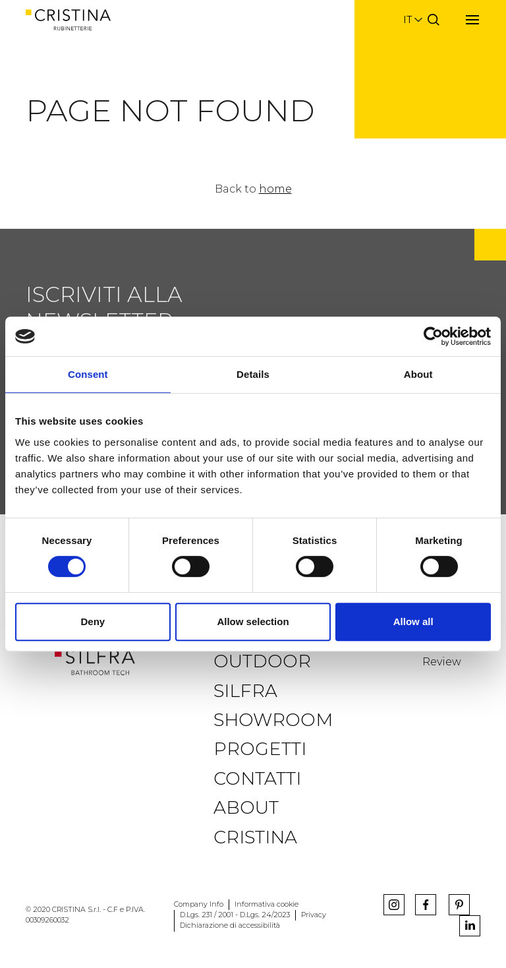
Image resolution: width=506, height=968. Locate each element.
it (407, 20)
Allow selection (253, 621)
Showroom (273, 720)
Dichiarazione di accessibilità (230, 925)
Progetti (259, 749)
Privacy (313, 915)
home (275, 189)
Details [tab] (253, 374)
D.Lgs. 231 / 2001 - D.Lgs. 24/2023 (235, 915)
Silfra (245, 691)
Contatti (257, 778)
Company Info (198, 904)
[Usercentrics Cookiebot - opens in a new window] (433, 336)
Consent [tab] (88, 374)
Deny (92, 621)
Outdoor (262, 661)
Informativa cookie (266, 904)
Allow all (413, 621)
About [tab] (418, 374)
